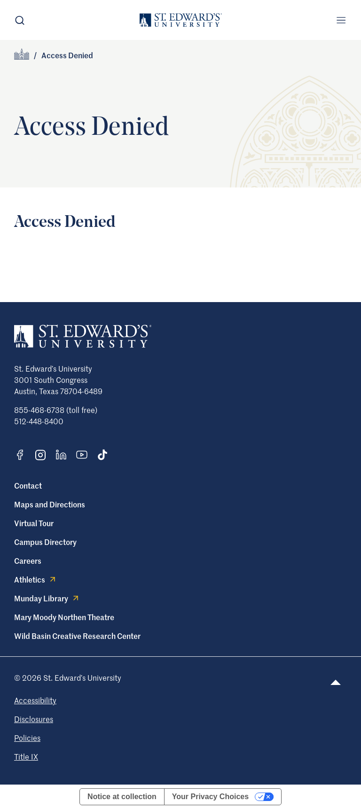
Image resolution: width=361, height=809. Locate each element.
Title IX (26, 756)
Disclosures (33, 719)
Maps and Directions (49, 504)
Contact (28, 485)
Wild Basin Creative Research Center (77, 635)
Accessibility (35, 700)
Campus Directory (45, 542)
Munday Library (47, 598)
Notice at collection (122, 797)
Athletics (35, 579)
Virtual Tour (34, 523)
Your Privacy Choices (210, 797)
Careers (27, 560)
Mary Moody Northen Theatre (64, 617)
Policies (27, 737)
